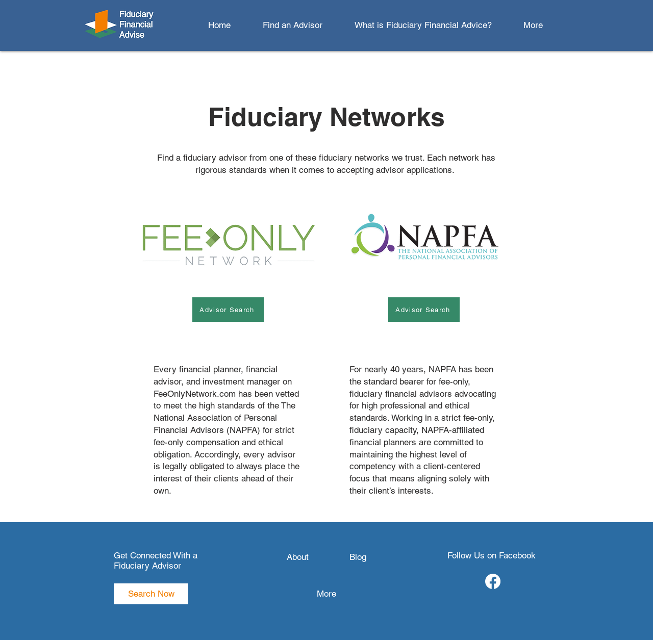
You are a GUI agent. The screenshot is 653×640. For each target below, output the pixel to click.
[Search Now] (151, 593)
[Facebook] (492, 581)
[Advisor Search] (228, 309)
